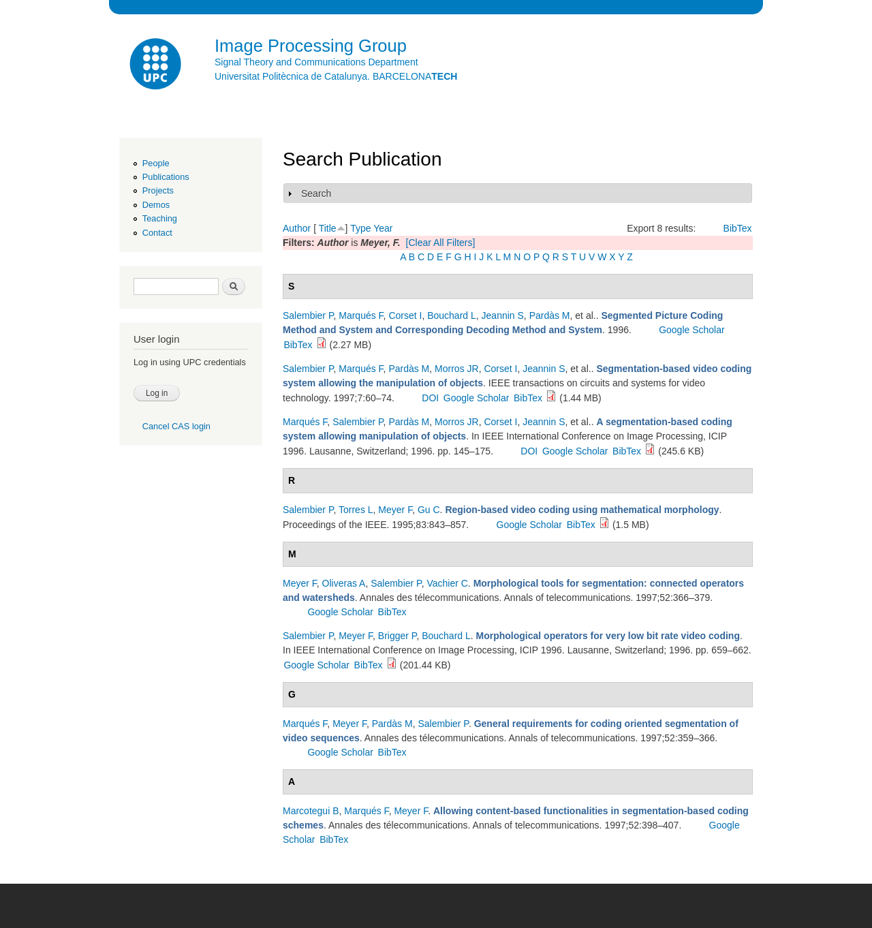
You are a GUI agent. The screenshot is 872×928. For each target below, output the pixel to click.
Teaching (159, 218)
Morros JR (457, 368)
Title (328, 228)
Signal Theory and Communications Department (316, 62)
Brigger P (397, 635)
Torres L (356, 509)
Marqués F (361, 315)
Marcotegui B (311, 810)
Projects (158, 190)
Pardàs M (549, 315)
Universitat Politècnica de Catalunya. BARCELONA (336, 76)
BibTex (737, 228)
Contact (157, 233)
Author (297, 228)
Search (316, 193)
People (156, 163)
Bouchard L (451, 315)
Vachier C (446, 583)
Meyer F (395, 509)
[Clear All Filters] (441, 242)
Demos (156, 205)
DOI (430, 397)
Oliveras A (344, 583)
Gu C (429, 509)
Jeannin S (503, 315)
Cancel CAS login (176, 426)
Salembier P (308, 315)
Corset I (405, 315)
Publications (165, 177)
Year (382, 228)
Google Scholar (692, 329)
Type (360, 228)
